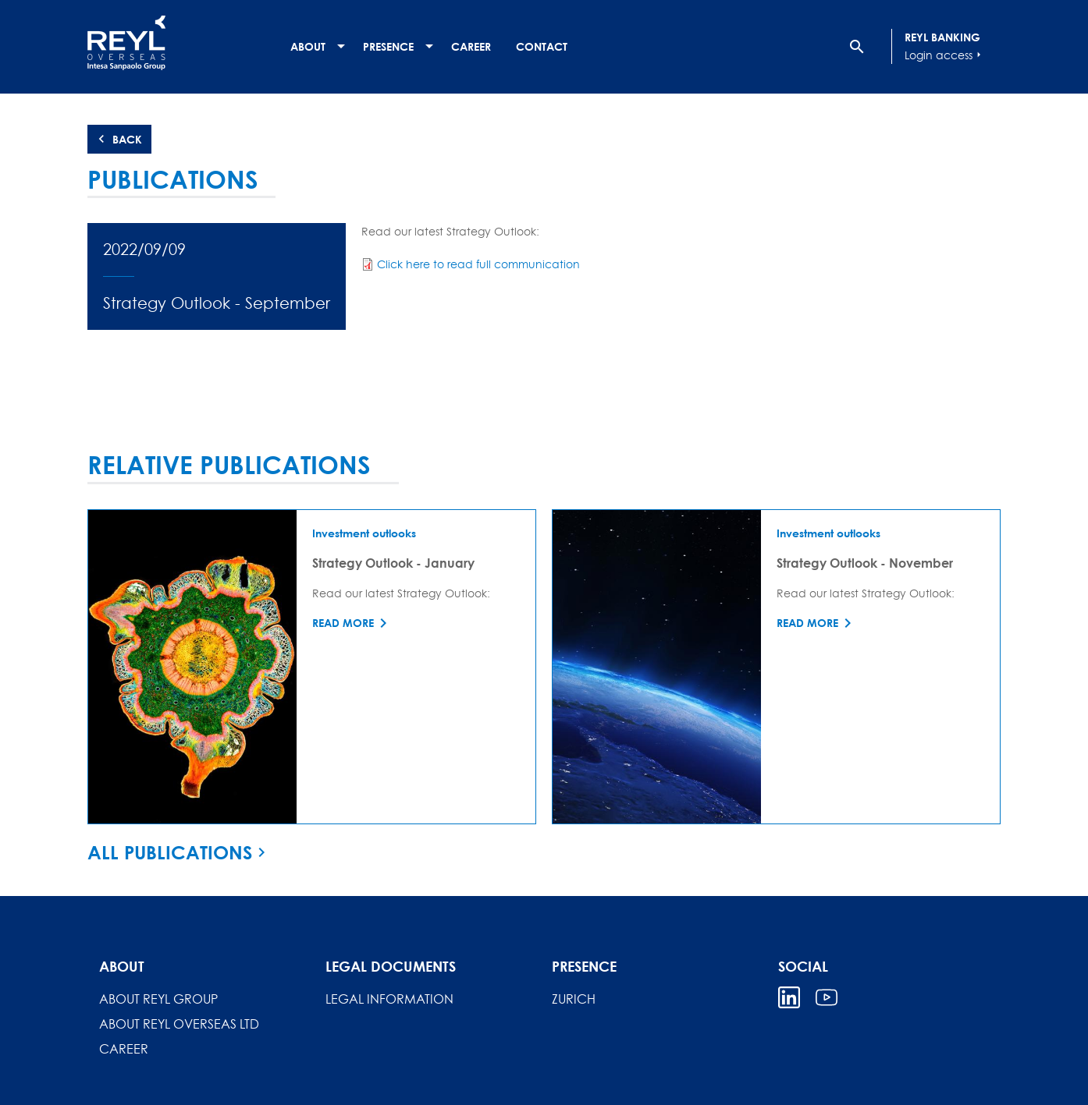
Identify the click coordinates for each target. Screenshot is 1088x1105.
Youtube (826, 997)
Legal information (389, 999)
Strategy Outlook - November (865, 562)
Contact (541, 46)
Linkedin (789, 997)
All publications (169, 852)
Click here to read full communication (478, 264)
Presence (388, 46)
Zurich (574, 999)
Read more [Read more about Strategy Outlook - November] (807, 622)
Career (471, 46)
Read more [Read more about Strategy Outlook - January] (343, 622)
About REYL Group (158, 999)
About (307, 46)
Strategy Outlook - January (393, 562)
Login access (945, 54)
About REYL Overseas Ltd (179, 1024)
